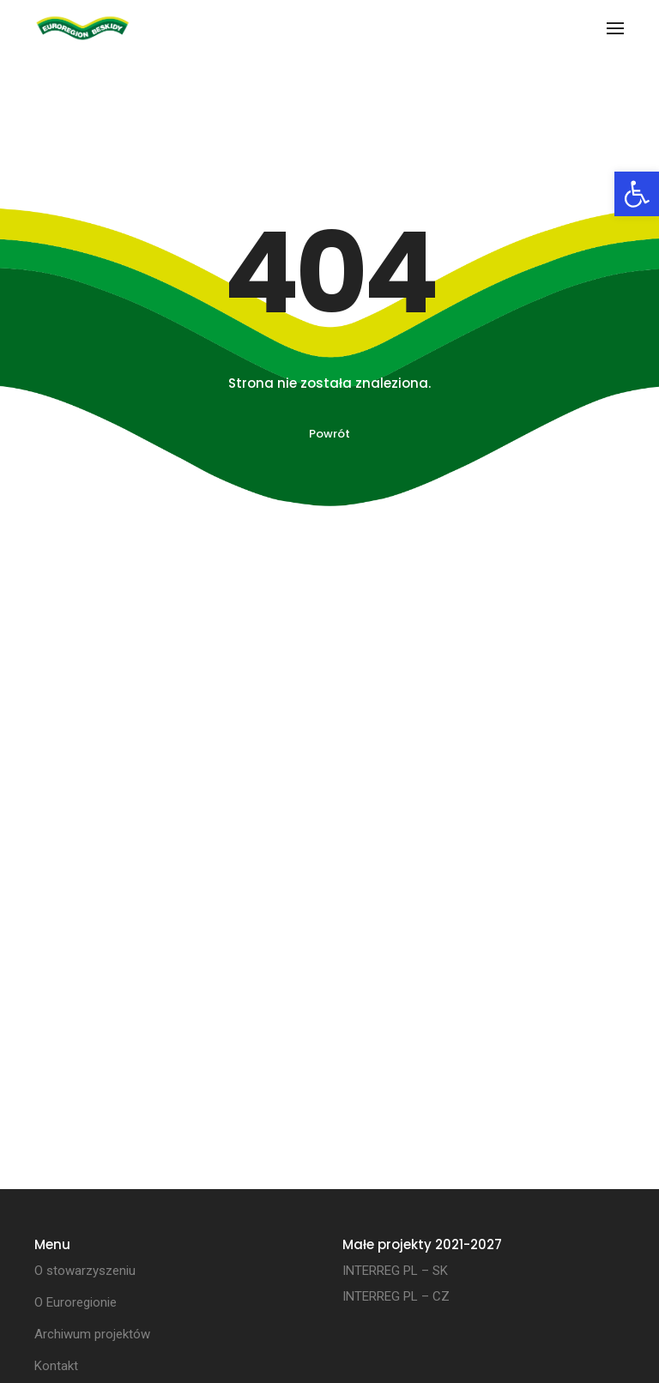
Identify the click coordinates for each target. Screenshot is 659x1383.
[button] (636, 194)
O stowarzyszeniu (85, 1270)
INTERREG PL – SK (395, 1270)
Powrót (329, 434)
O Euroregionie (75, 1302)
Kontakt (56, 1366)
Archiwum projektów (92, 1334)
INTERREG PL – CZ (396, 1296)
